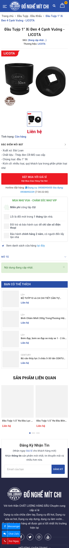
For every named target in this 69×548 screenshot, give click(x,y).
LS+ (23, 294)
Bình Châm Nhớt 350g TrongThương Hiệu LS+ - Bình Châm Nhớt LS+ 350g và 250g (43, 318)
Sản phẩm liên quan (34, 378)
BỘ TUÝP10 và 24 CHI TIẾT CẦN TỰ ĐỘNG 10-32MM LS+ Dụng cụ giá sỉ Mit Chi (42, 298)
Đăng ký (58, 469)
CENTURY (26, 355)
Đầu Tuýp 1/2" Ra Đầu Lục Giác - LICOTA (24, 420)
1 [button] (30, 433)
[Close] (64, 267)
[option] (34, 80)
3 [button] (38, 433)
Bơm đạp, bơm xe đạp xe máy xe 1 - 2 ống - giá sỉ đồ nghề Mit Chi (43, 338)
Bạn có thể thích (17, 284)
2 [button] (33, 433)
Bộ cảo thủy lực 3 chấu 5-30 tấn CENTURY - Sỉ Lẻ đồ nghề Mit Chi (44, 358)
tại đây (41, 245)
